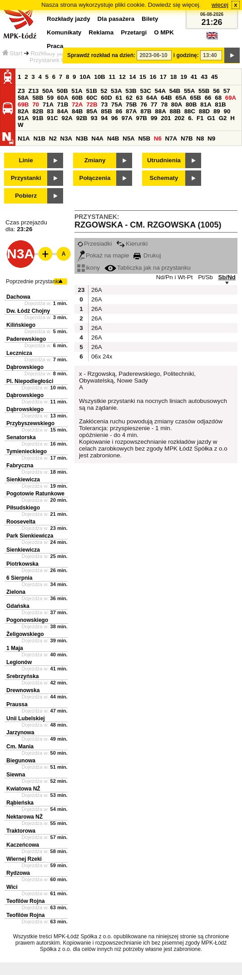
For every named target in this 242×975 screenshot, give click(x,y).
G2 (223, 118)
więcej (220, 4)
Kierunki (132, 243)
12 (122, 76)
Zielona (15, 592)
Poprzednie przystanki (32, 281)
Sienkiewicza (23, 479)
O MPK (164, 32)
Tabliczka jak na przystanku (147, 267)
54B (174, 90)
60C (91, 97)
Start (12, 53)
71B (62, 104)
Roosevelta (20, 522)
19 (183, 76)
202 (179, 118)
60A (62, 97)
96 (114, 118)
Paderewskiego (26, 339)
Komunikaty (64, 32)
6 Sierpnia (19, 578)
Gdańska (18, 606)
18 (173, 76)
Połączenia (95, 178)
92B (81, 118)
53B (130, 90)
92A (66, 118)
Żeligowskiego (25, 634)
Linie (26, 160)
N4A (97, 138)
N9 (211, 138)
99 (154, 118)
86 (118, 111)
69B (23, 104)
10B (99, 76)
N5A (129, 138)
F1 (200, 118)
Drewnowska (23, 690)
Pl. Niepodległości (29, 381)
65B (195, 97)
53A (116, 90)
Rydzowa (18, 873)
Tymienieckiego (26, 451)
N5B (144, 138)
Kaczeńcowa (22, 845)
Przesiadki (94, 243)
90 (226, 111)
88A (160, 111)
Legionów (19, 662)
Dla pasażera (116, 18)
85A (91, 111)
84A (62, 111)
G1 (211, 118)
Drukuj (147, 255)
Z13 (33, 90)
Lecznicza (19, 353)
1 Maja (14, 648)
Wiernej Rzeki (24, 859)
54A (160, 90)
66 (208, 97)
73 (104, 104)
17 (163, 76)
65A (180, 97)
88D (204, 111)
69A (230, 97)
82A (23, 111)
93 (94, 118)
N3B (82, 138)
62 (129, 97)
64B (166, 97)
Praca (55, 46)
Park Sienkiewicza (29, 536)
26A (95, 289)
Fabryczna (19, 465)
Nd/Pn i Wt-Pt (174, 277)
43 (204, 76)
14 (132, 76)
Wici (12, 887)
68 (218, 97)
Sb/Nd (227, 277)
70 (35, 104)
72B (91, 104)
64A (151, 97)
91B (37, 118)
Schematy (164, 178)
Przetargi (134, 32)
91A (23, 118)
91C (52, 118)
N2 (53, 138)
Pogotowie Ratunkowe (35, 493)
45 (214, 76)
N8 (200, 138)
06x (95, 356)
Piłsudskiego (23, 507)
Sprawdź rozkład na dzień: (101, 55)
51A (76, 90)
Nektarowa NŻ (24, 817)
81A (205, 104)
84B (77, 111)
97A (126, 118)
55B (203, 90)
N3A (66, 138)
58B (37, 97)
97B (141, 118)
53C (145, 90)
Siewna (15, 774)
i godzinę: (186, 55)
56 (216, 90)
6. (190, 118)
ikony (88, 267)
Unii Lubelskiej (25, 718)
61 (118, 97)
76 (143, 104)
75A (116, 104)
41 (194, 76)
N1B (39, 138)
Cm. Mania (20, 746)
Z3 (21, 90)
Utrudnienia (164, 160)
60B (77, 97)
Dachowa (18, 297)
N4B (113, 138)
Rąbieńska (20, 803)
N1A (24, 138)
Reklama (101, 32)
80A (176, 104)
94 (104, 118)
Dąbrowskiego (25, 367)
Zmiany (95, 160)
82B (37, 111)
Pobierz (26, 195)
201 (166, 118)
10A (84, 76)
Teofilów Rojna (25, 901)
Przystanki (26, 178)
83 (50, 111)
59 (50, 97)
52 (104, 90)
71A (48, 104)
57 (226, 90)
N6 (158, 138)
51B (91, 90)
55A (189, 90)
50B (62, 90)
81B (220, 104)
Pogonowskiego (27, 620)
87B (145, 111)
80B (191, 104)
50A (47, 90)
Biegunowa (20, 760)
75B (131, 104)
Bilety (150, 18)
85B (106, 111)
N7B (187, 138)
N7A (171, 138)
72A (77, 104)
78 (164, 104)
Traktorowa (20, 831)
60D (106, 97)
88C (189, 111)
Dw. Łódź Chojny (28, 311)
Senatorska (21, 437)
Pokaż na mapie (103, 255)
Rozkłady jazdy (50, 53)
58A (23, 97)
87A (131, 111)
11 (112, 76)
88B (174, 111)
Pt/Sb (205, 277)
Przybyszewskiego (30, 423)
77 (154, 104)
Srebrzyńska (22, 676)
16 (153, 76)
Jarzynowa (20, 732)
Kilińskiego (20, 325)
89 (216, 111)
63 (139, 97)
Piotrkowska (22, 564)
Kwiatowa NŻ (23, 789)
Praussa (17, 704)
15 (142, 76)
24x (107, 356)
